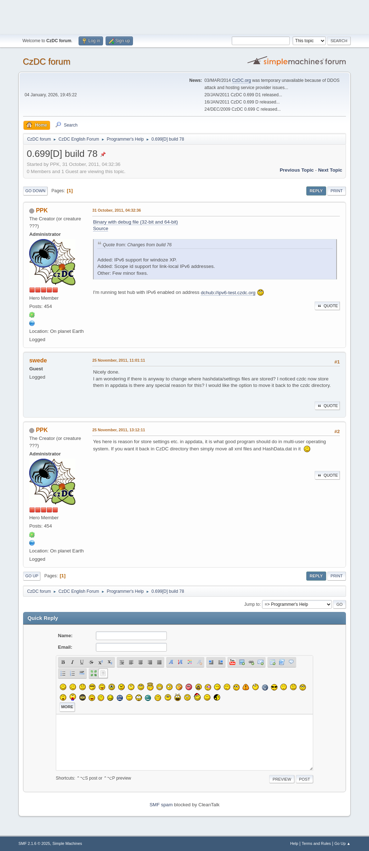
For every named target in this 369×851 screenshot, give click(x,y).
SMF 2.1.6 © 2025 (34, 843)
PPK (42, 210)
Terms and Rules (316, 843)
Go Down (35, 191)
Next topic (330, 170)
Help (294, 843)
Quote (327, 306)
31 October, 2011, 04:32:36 (116, 210)
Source (100, 228)
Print (336, 191)
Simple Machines (67, 843)
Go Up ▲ (342, 843)
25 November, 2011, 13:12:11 (118, 430)
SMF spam (161, 804)
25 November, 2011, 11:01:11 (118, 360)
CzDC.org (241, 80)
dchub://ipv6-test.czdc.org (228, 292)
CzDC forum (46, 61)
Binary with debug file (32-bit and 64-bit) (135, 222)
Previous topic (297, 170)
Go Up (31, 576)
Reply (316, 191)
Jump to (252, 604)
